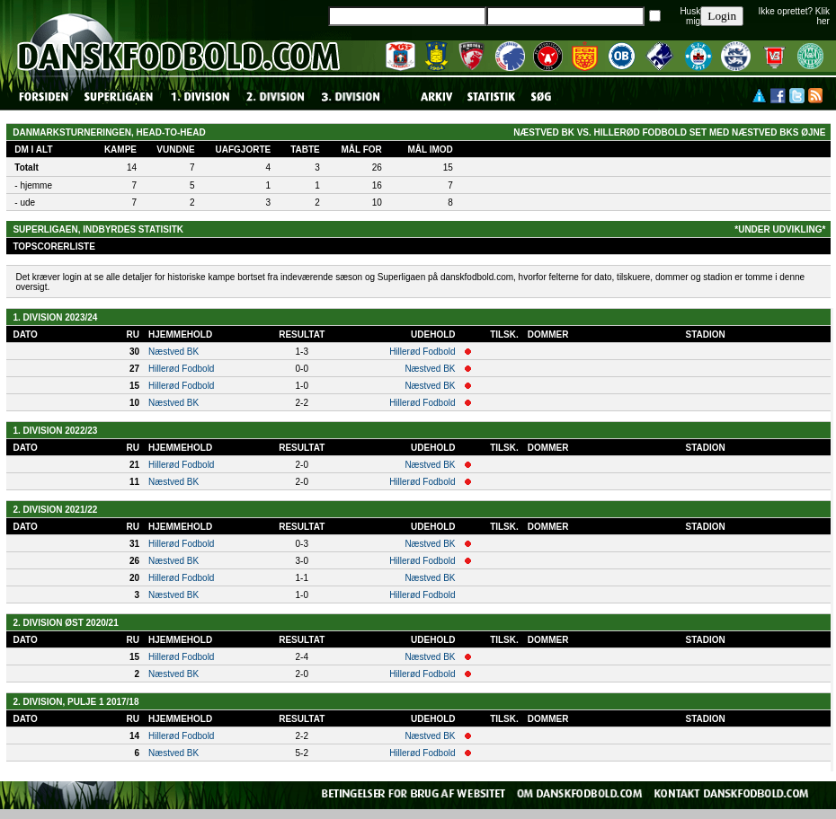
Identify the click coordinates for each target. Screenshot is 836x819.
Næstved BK (173, 352)
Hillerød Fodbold (422, 352)
